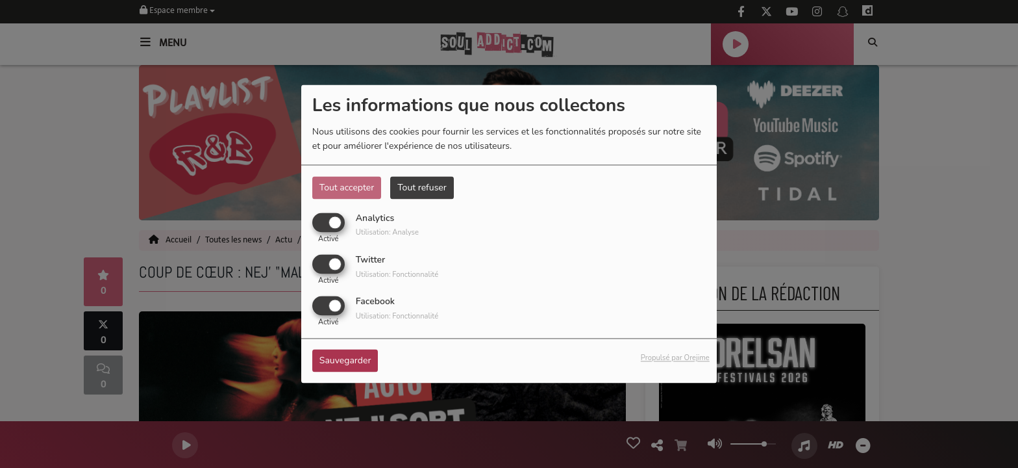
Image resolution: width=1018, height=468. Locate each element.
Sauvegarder (345, 361)
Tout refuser (422, 187)
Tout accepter (346, 187)
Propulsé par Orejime (675, 358)
